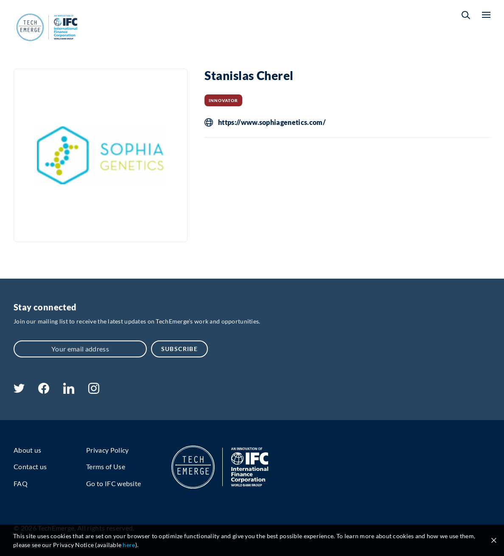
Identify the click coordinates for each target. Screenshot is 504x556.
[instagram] (94, 391)
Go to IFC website (113, 483)
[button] (466, 15)
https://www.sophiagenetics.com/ (271, 122)
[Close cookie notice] (494, 540)
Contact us (30, 466)
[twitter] (19, 390)
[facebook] (43, 391)
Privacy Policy (107, 450)
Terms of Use (105, 466)
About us (28, 450)
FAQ (21, 483)
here (129, 544)
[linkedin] (68, 391)
